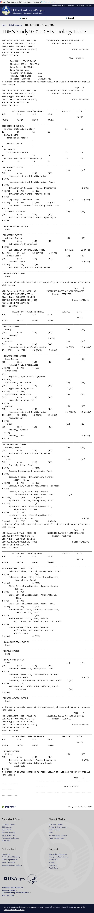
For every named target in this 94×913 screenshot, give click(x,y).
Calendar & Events (57, 5)
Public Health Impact (56, 838)
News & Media (69, 5)
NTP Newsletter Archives (58, 835)
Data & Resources (15, 25)
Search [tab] (71, 17)
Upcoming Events (8, 824)
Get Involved (80, 5)
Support (88, 5)
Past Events (6, 841)
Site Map (52, 862)
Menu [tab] (24, 17)
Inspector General (8, 890)
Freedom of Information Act (12, 887)
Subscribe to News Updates (12, 865)
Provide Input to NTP (9, 860)
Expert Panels (7, 830)
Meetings (7, 827)
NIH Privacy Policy (9, 895)
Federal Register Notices (57, 827)
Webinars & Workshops (10, 838)
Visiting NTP (53, 865)
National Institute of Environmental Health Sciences (56, 907)
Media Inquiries (54, 830)
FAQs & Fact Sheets (56, 824)
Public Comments (8, 862)
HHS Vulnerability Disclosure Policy (15, 892)
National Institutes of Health (14, 910)
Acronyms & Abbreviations (58, 857)
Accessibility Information (58, 854)
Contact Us (6, 854)
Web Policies (53, 868)
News (51, 832)
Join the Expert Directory (11, 857)
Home (4, 25)
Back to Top (10, 807)
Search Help (53, 860)
